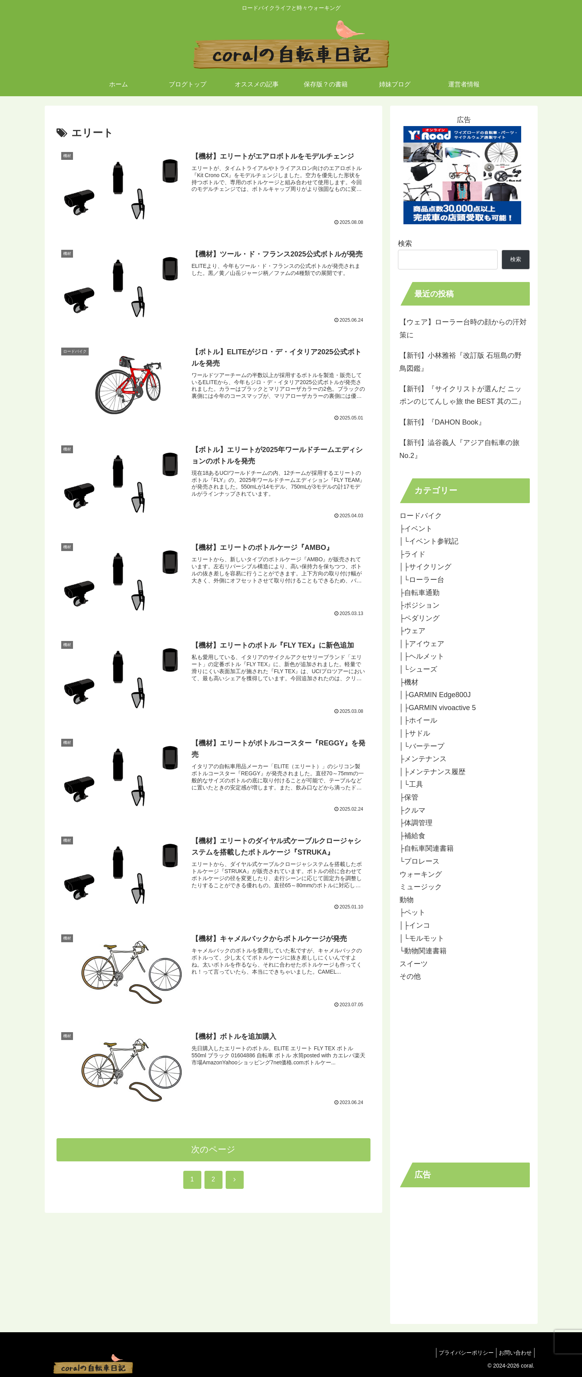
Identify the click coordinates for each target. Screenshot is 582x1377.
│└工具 (411, 784)
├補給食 (413, 836)
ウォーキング (421, 874)
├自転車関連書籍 (427, 848)
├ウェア (413, 631)
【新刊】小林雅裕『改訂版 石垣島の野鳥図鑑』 (461, 362)
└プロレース (420, 861)
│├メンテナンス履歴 (432, 772)
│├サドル (415, 733)
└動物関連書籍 (423, 951)
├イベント (416, 529)
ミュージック (421, 887)
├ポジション (420, 605)
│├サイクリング (425, 567)
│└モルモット (422, 938)
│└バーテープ (422, 746)
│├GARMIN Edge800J (435, 695)
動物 (407, 900)
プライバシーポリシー (461, 1353)
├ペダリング (420, 618)
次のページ (213, 1154)
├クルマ (413, 810)
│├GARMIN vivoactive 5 (438, 708)
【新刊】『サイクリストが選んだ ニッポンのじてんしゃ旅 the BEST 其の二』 (462, 395)
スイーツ (414, 964)
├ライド (413, 554)
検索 (405, 243)
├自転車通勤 (420, 593)
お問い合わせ (513, 1353)
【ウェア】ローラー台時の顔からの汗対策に (463, 328)
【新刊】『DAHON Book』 (442, 422)
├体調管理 (416, 823)
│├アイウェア (422, 644)
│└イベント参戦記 (429, 541)
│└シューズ (418, 669)
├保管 (409, 797)
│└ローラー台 (422, 580)
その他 (410, 976)
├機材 (409, 682)
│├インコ (415, 925)
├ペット (413, 912)
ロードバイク (421, 516)
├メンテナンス (423, 759)
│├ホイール (418, 720)
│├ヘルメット (422, 656)
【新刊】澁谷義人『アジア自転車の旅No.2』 (460, 449)
